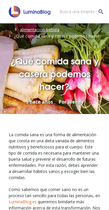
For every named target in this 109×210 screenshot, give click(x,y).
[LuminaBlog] (30, 11)
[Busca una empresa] (80, 12)
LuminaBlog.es (23, 201)
